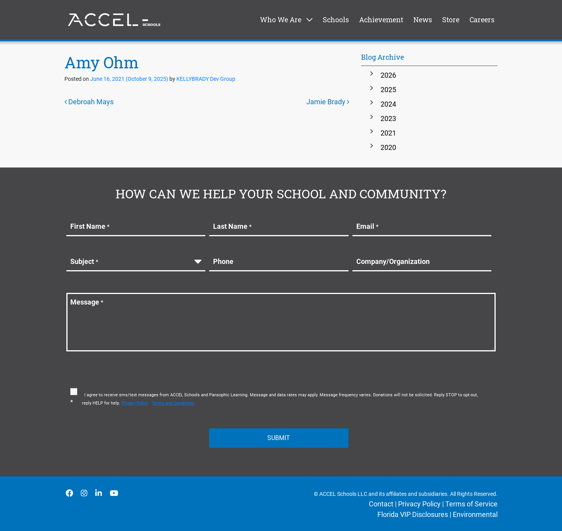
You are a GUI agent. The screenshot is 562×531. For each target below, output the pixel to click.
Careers (482, 19)
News (422, 19)
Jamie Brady (327, 102)
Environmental (475, 514)
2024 (388, 104)
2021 (388, 133)
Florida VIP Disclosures (412, 514)
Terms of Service (471, 504)
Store (450, 19)
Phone (223, 262)
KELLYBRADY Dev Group (205, 79)
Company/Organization (393, 262)
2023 (388, 118)
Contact (381, 504)
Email (367, 226)
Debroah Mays (89, 102)
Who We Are (280, 19)
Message (86, 302)
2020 (388, 147)
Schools (336, 19)
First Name (90, 226)
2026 (388, 75)
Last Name (232, 226)
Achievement (381, 19)
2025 (388, 90)
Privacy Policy (419, 504)
